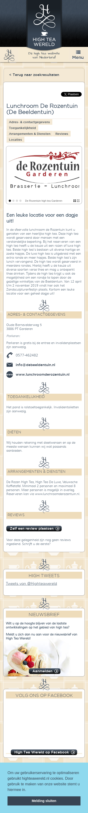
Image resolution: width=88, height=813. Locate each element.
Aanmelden (42, 671)
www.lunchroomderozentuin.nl (42, 374)
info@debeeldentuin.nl (35, 365)
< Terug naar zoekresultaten (34, 75)
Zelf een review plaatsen (32, 528)
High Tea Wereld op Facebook (41, 752)
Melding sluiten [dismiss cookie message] (44, 801)
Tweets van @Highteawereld (31, 583)
